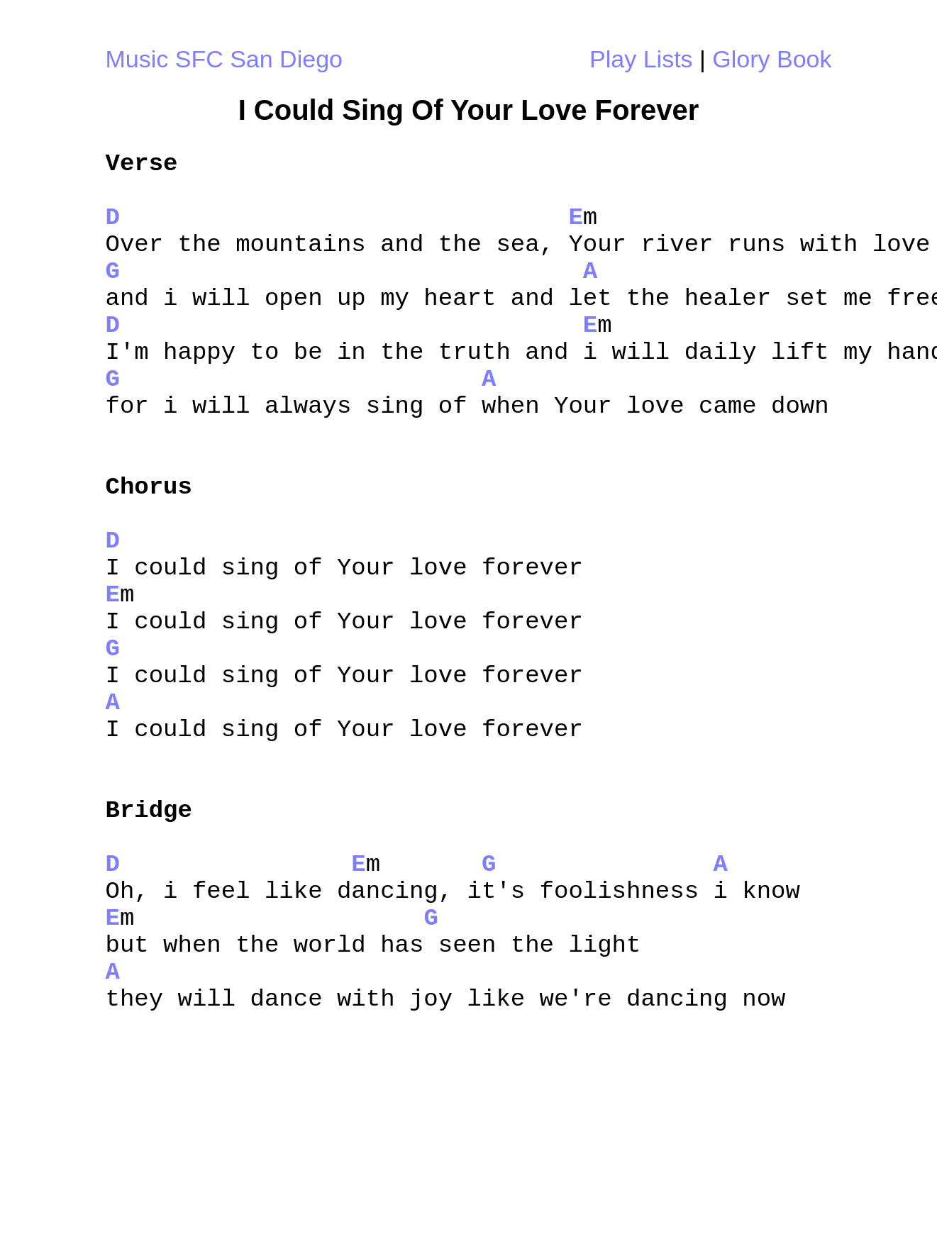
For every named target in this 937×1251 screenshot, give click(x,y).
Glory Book (771, 58)
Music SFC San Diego (224, 58)
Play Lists (641, 58)
